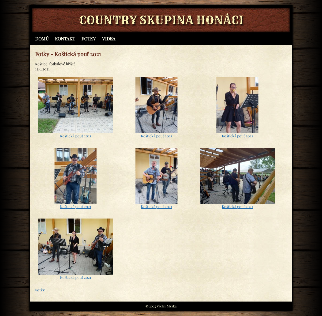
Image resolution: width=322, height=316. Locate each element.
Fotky (88, 39)
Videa (108, 39)
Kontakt (65, 39)
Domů (41, 39)
